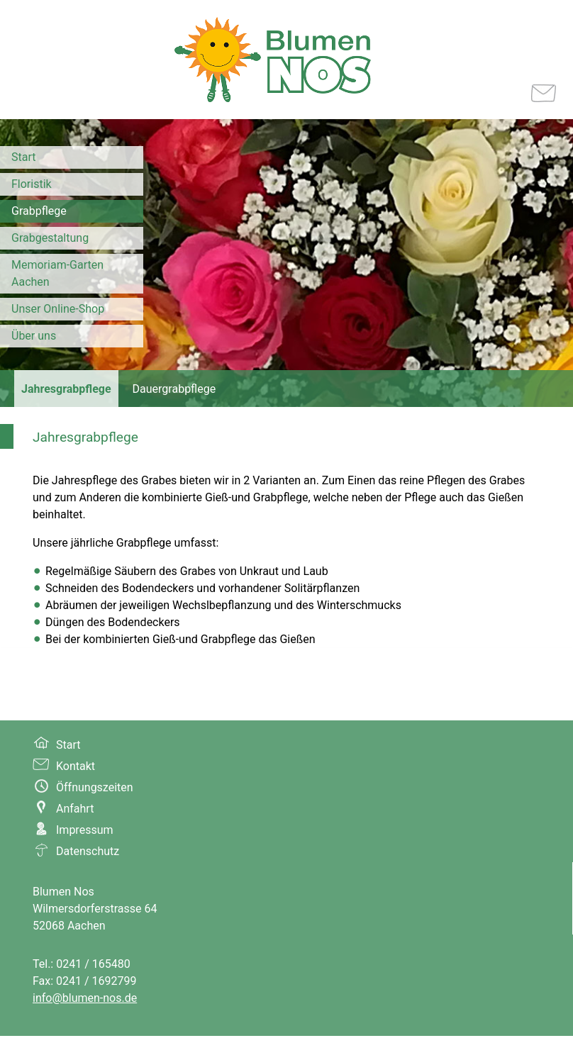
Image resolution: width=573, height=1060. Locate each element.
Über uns (33, 335)
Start (23, 157)
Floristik (31, 184)
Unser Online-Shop (57, 309)
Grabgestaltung (50, 238)
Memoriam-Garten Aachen (57, 273)
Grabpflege (39, 211)
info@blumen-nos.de (85, 998)
